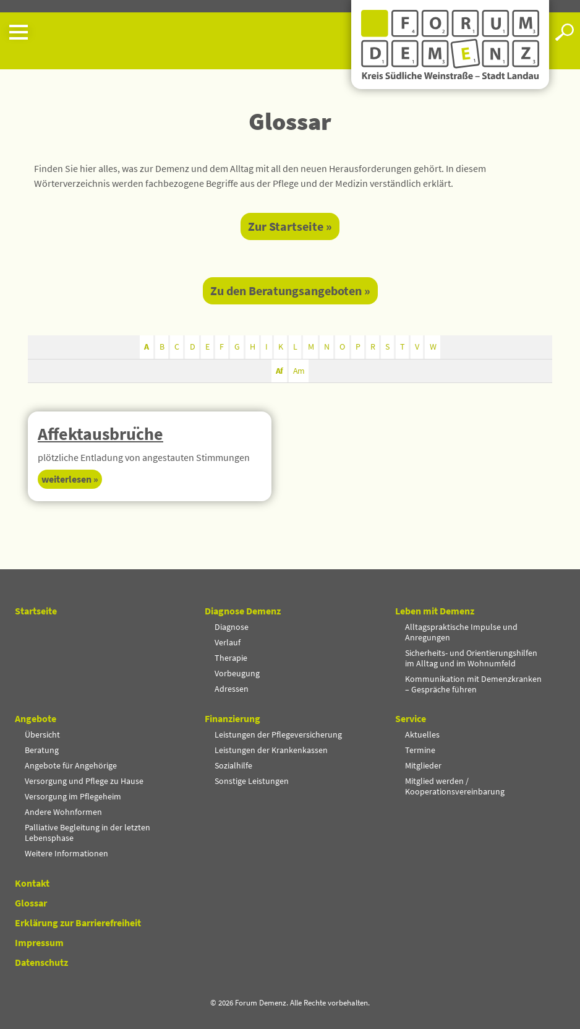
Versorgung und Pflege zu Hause (84, 780)
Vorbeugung (237, 673)
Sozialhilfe (233, 765)
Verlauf (228, 642)
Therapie (231, 657)
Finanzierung (232, 719)
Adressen (232, 688)
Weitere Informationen (66, 853)
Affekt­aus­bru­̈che (100, 434)
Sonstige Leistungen (252, 780)
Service (410, 719)
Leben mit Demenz (434, 611)
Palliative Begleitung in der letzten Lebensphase (87, 832)
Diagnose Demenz (243, 611)
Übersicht (42, 734)
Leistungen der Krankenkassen (271, 750)
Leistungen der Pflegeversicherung (278, 734)
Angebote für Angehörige (71, 765)
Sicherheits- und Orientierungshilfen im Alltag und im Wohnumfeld (471, 658)
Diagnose (232, 626)
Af (279, 370)
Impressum (39, 942)
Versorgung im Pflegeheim (73, 796)
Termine (420, 750)
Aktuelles (422, 734)
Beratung (42, 750)
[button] (175, 32)
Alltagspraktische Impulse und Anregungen (461, 632)
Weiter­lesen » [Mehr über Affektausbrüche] (69, 479)
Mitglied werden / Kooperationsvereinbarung (455, 786)
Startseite (36, 611)
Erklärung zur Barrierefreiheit (78, 923)
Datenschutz (41, 962)
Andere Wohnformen (63, 811)
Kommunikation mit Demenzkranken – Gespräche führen (473, 684)
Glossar (31, 903)
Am (298, 370)
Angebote (35, 719)
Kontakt (32, 883)
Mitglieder (423, 765)
